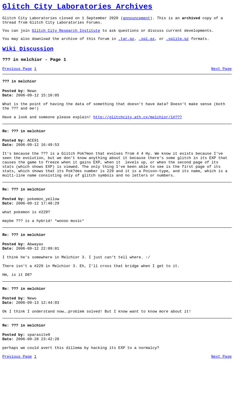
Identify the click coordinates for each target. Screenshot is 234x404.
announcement (136, 20)
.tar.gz (126, 43)
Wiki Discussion (28, 55)
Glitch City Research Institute (66, 34)
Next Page (221, 76)
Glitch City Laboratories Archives (77, 7)
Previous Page (17, 76)
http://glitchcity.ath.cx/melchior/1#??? (137, 131)
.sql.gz (147, 43)
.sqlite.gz (177, 43)
